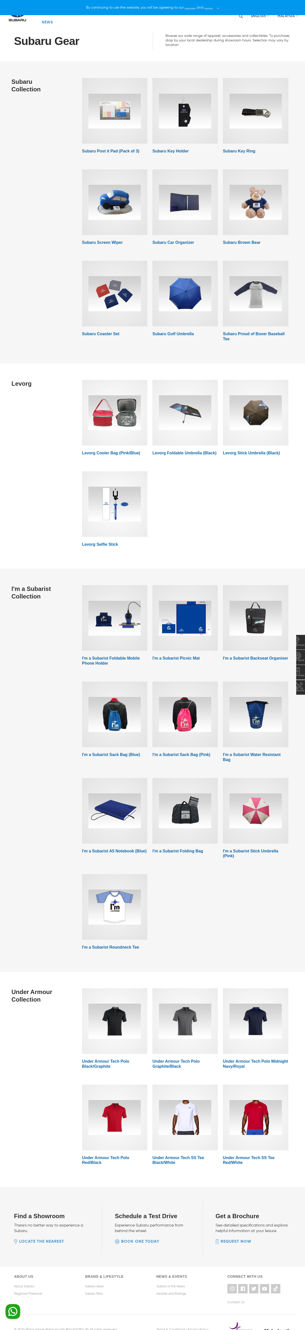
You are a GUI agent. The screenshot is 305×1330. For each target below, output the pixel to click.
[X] (234, 7)
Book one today (140, 1228)
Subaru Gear (94, 1273)
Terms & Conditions (170, 1315)
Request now (236, 1228)
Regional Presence (28, 1281)
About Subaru (24, 1273)
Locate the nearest (41, 1228)
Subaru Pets (94, 1281)
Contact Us (236, 1288)
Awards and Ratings (171, 1281)
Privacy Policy (198, 1315)
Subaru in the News (170, 1273)
